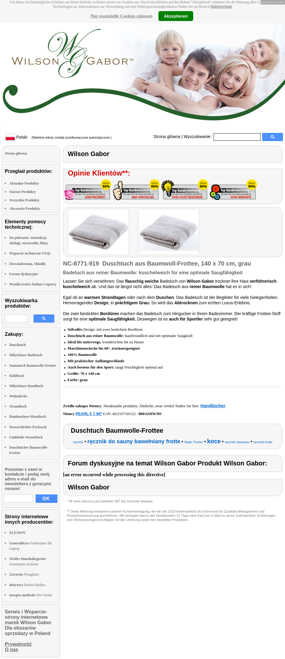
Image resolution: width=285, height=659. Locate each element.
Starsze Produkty (22, 192)
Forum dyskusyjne (23, 274)
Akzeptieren (176, 16)
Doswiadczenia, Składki (27, 264)
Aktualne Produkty (24, 183)
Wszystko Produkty (24, 200)
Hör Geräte (30, 595)
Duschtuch (17, 345)
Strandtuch (18, 406)
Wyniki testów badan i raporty (32, 284)
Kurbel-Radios (27, 585)
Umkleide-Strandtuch (26, 437)
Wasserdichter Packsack (28, 427)
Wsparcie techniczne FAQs (30, 253)
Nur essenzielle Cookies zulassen (121, 16)
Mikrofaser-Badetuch (25, 355)
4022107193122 (124, 414)
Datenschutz (221, 7)
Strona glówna (167, 136)
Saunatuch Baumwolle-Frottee (32, 365)
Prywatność (18, 644)
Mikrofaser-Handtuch (26, 386)
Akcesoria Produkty (24, 208)
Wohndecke (18, 396)
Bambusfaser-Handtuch (27, 416)
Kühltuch (16, 376)
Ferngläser (24, 574)
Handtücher (212, 405)
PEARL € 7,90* (89, 413)
